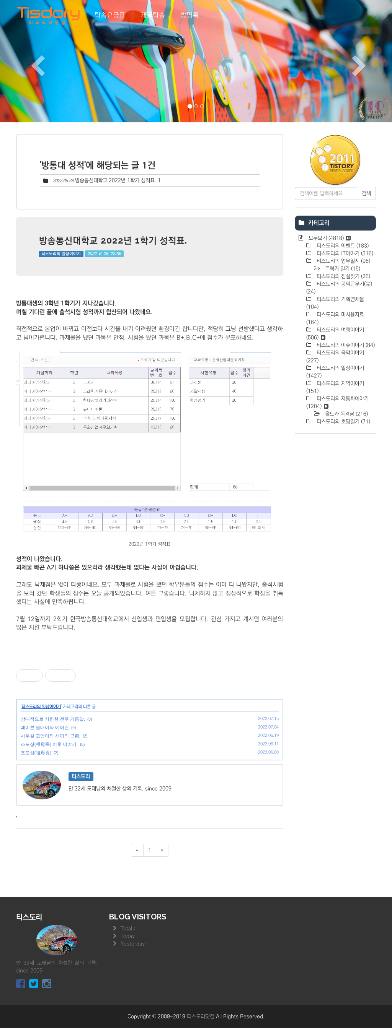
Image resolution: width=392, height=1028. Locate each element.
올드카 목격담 (345, 414)
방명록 (189, 15)
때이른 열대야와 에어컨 (45, 727)
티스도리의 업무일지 (342, 261)
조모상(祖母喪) (36, 752)
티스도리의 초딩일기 (342, 422)
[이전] (137, 850)
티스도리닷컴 (200, 1016)
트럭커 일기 (341, 269)
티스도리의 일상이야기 (61, 254)
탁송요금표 (110, 15)
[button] (29, 61)
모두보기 (329, 238)
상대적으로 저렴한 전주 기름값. (53, 719)
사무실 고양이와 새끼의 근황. (50, 736)
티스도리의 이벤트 (342, 246)
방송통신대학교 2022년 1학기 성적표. (115, 180)
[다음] (162, 850)
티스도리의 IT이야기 (344, 253)
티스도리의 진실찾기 (342, 276)
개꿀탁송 (152, 15)
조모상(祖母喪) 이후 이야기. (49, 744)
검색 (366, 193)
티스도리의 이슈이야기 (345, 345)
